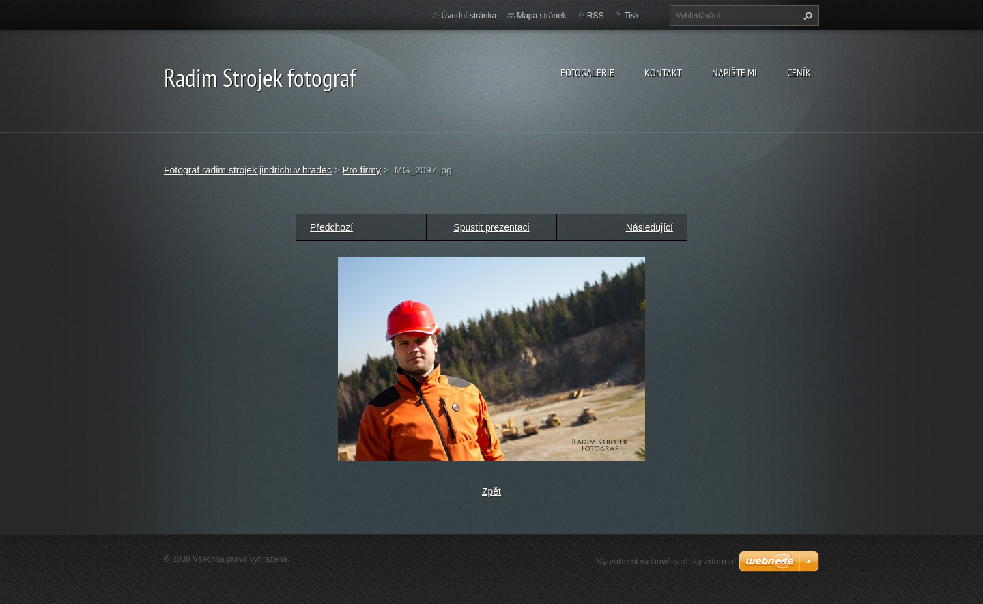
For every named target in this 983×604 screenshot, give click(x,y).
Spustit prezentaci (491, 227)
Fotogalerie (587, 72)
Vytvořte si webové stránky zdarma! (667, 561)
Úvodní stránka (469, 15)
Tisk (631, 15)
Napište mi (734, 72)
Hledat (806, 15)
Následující (649, 227)
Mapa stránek (542, 15)
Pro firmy (362, 169)
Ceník (799, 72)
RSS (595, 15)
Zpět (491, 491)
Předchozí (331, 227)
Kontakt (663, 72)
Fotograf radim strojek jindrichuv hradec (248, 169)
